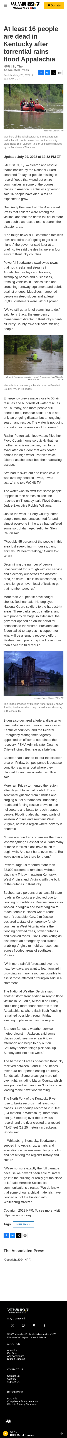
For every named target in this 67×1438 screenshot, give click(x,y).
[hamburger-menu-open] (6, 5)
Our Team (12, 1353)
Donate (56, 5)
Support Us (13, 1381)
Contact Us (13, 1376)
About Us (12, 1350)
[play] (5, 1433)
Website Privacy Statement (22, 1404)
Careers (11, 1378)
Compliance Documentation (22, 1401)
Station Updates (16, 1359)
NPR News (23, 1224)
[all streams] (62, 1433)
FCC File (12, 1398)
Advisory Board (15, 1356)
